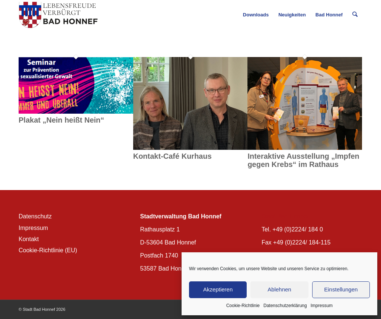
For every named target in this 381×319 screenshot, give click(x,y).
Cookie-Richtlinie (243, 305)
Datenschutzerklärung (285, 305)
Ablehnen (279, 289)
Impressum (322, 305)
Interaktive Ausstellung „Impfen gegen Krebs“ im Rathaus (303, 160)
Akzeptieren (218, 289)
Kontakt (29, 239)
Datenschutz (35, 216)
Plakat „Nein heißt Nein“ (61, 120)
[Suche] (355, 15)
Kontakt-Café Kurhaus (172, 156)
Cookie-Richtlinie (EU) (48, 250)
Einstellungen (341, 289)
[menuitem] (256, 15)
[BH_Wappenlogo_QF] (58, 15)
